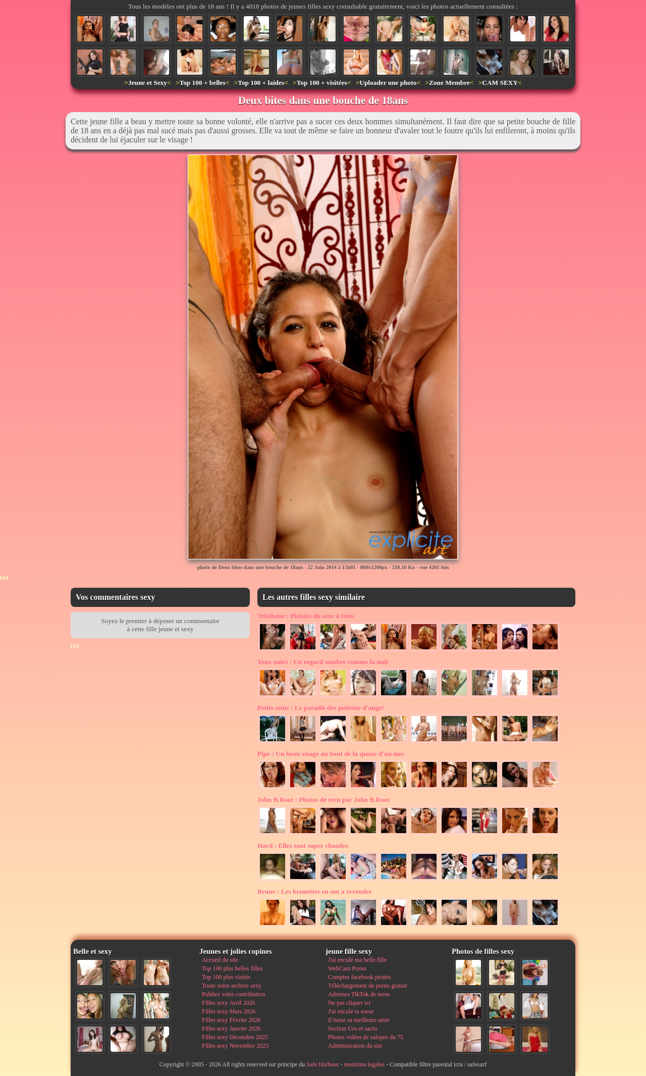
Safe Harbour (322, 1064)
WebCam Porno (347, 968)
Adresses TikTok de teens (359, 994)
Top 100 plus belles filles (232, 968)
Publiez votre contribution (233, 994)
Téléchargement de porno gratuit (367, 985)
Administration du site (355, 1045)
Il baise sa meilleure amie (359, 1019)
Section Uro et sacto (352, 1028)
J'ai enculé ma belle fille (357, 959)
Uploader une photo (387, 82)
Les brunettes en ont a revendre (314, 891)
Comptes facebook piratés (359, 977)
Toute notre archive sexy (231, 985)
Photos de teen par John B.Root (323, 799)
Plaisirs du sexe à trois (305, 616)
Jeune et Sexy (147, 82)
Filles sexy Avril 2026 (228, 1002)
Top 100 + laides (261, 82)
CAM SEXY (500, 82)
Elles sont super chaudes (302, 845)
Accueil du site (220, 959)
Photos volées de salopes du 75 (365, 1037)
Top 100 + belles (202, 82)
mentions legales (364, 1064)
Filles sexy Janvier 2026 (231, 1028)
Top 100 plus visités (226, 977)
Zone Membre (449, 82)
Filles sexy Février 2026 (231, 1019)
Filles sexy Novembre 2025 (235, 1045)
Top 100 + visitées (322, 82)
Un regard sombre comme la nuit (322, 661)
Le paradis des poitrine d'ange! (320, 707)
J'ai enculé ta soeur (350, 1011)
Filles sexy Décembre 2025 (235, 1037)
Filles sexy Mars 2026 (228, 1011)
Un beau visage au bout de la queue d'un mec (331, 753)
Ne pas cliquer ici (349, 1002)
